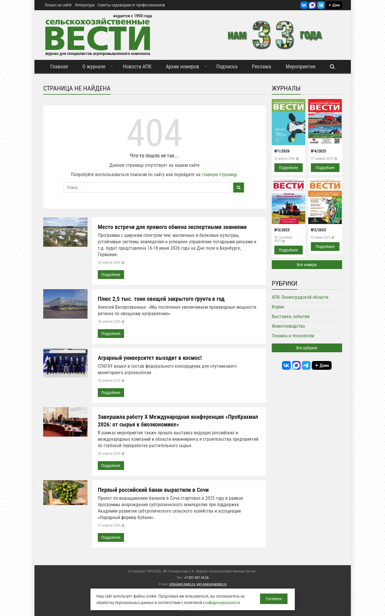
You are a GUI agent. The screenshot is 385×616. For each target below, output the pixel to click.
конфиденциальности (221, 602)
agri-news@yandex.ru (211, 584)
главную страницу (219, 174)
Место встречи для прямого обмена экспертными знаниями (172, 226)
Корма (278, 307)
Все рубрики (306, 348)
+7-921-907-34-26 (196, 578)
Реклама (261, 66)
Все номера (307, 264)
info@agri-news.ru (182, 584)
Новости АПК (137, 66)
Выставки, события (291, 316)
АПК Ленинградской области (300, 297)
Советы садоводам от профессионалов (131, 5)
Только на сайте (58, 5)
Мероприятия (301, 66)
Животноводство (288, 326)
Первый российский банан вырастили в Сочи (153, 489)
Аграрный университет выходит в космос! (150, 357)
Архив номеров (182, 66)
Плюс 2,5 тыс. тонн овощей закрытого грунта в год (161, 298)
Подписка (227, 66)
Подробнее (111, 274)
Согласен (274, 598)
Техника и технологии (293, 336)
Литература (85, 5)
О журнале (93, 66)
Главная (59, 66)
